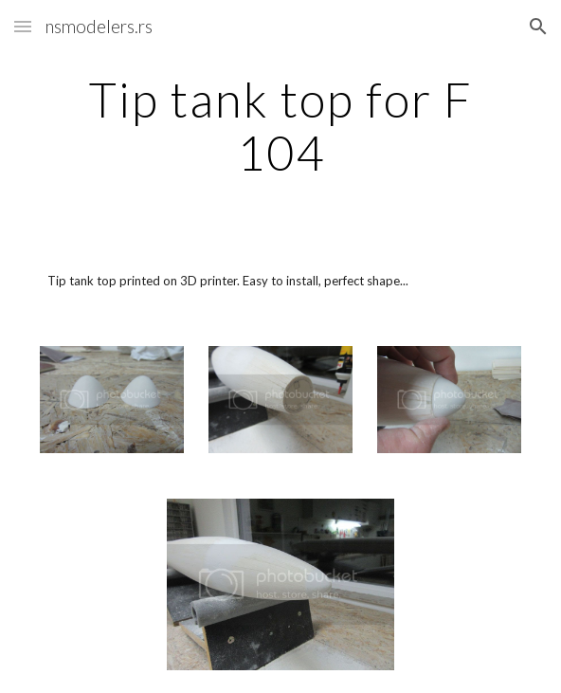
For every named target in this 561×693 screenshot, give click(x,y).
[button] (22, 26)
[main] (280, 125)
